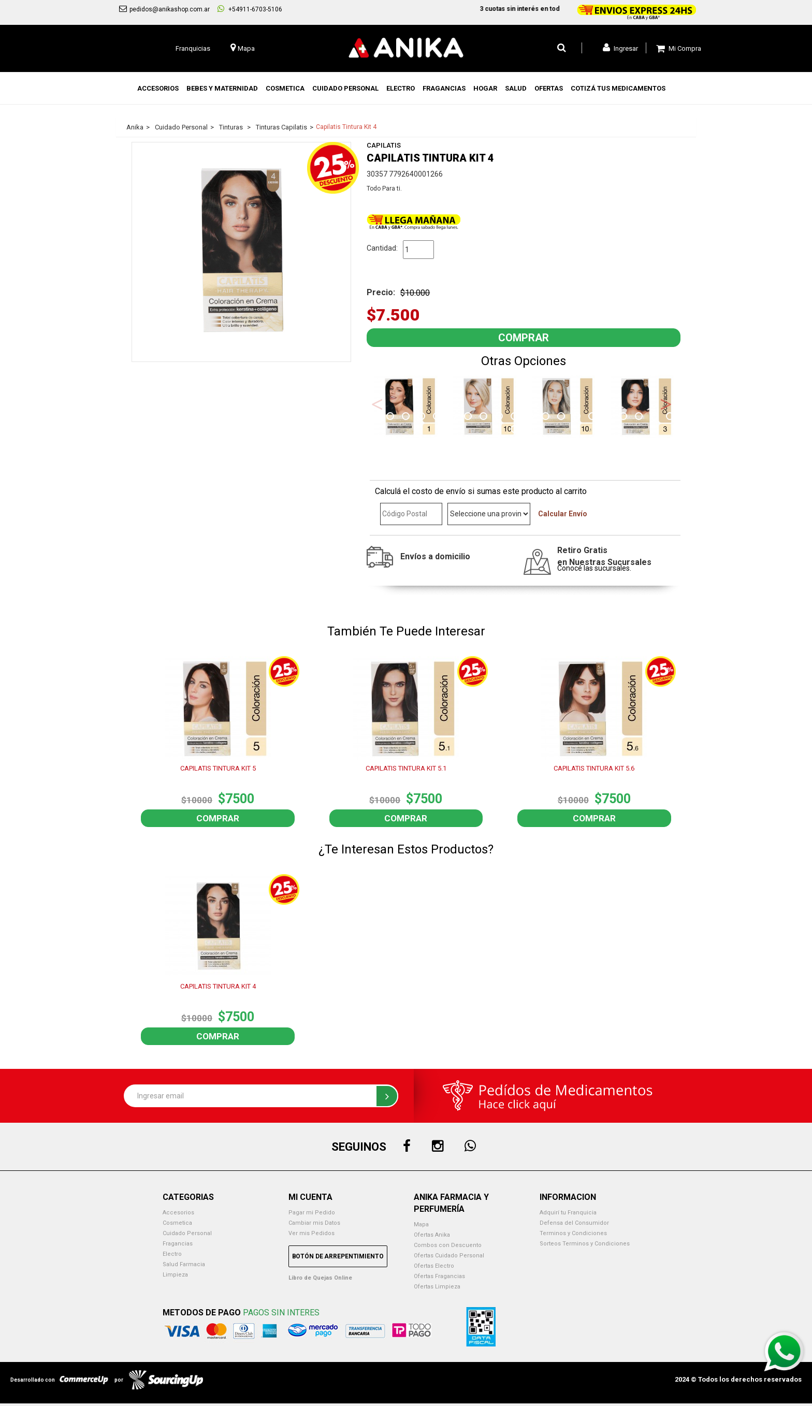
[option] (406, 406)
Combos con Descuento (448, 1245)
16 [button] (609, 417)
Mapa (421, 1224)
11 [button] (531, 417)
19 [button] (655, 417)
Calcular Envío (562, 514)
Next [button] (666, 403)
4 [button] (422, 417)
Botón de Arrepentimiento (338, 1256)
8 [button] (485, 417)
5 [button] (438, 417)
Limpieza (175, 1274)
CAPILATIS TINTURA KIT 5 (218, 768)
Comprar (217, 818)
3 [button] (407, 417)
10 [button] (516, 417)
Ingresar (620, 47)
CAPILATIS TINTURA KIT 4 (218, 986)
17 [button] (624, 417)
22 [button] (531, 430)
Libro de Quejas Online (320, 1277)
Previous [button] (377, 403)
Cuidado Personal (187, 1233)
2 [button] (391, 417)
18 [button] (640, 417)
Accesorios (178, 1212)
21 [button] (516, 430)
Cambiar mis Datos (314, 1223)
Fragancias (178, 1243)
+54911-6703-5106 (250, 9)
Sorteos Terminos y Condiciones (585, 1243)
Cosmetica (177, 1223)
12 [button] (547, 417)
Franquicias (193, 48)
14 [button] (578, 417)
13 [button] (562, 417)
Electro (172, 1254)
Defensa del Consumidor (574, 1223)
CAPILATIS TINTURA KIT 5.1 (406, 768)
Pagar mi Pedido (311, 1212)
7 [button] (469, 417)
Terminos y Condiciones (573, 1233)
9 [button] (500, 417)
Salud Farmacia (184, 1264)
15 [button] (593, 417)
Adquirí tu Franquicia (568, 1212)
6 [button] (453, 417)
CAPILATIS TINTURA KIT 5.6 (594, 768)
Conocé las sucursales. (594, 568)
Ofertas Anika (432, 1234)
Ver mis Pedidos (311, 1233)
